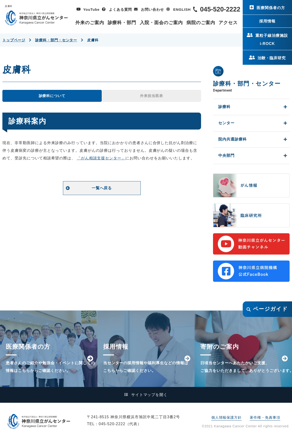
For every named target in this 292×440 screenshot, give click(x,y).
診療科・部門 (122, 22)
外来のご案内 (89, 22)
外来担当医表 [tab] (151, 96)
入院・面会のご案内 (161, 22)
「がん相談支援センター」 (101, 158)
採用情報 (267, 21)
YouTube (91, 9)
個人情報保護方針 (226, 417)
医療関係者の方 (271, 8)
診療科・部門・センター (56, 40)
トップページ (13, 40)
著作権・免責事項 (265, 417)
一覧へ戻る (102, 188)
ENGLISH (182, 9)
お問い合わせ (152, 9)
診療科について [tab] (52, 96)
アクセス (228, 22)
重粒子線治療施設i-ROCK (271, 39)
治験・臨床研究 (272, 58)
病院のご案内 (200, 22)
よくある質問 (120, 9)
